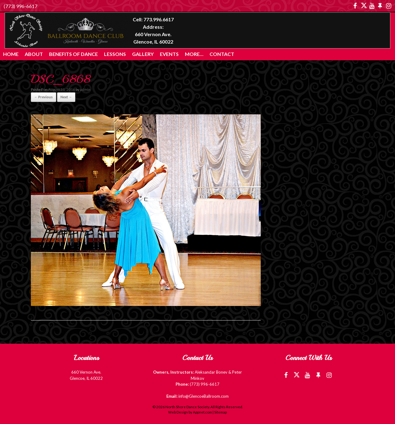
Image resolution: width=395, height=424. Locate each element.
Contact (222, 54)
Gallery (143, 54)
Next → (66, 97)
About (34, 54)
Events (169, 54)
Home (11, 54)
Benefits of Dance (73, 54)
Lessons (115, 54)
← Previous (43, 97)
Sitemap (220, 412)
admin (85, 89)
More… (194, 54)
